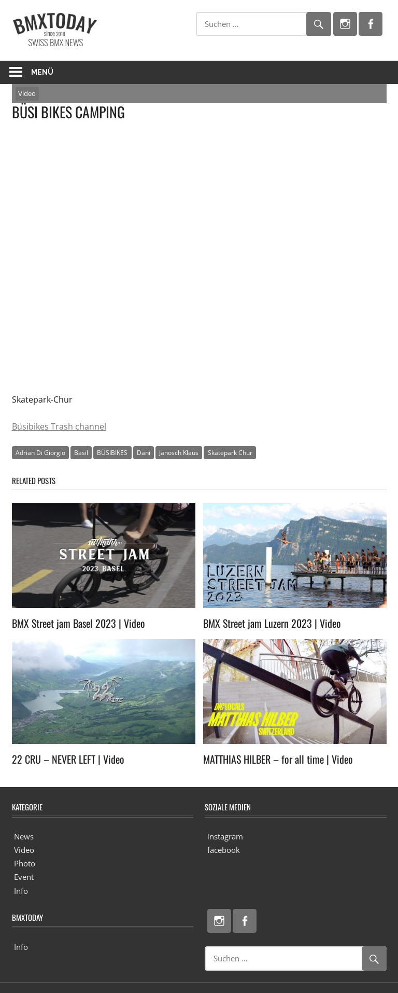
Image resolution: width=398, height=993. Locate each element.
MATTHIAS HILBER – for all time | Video (278, 759)
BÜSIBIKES (112, 452)
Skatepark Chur (230, 452)
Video (27, 93)
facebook (223, 850)
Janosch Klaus (178, 452)
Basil (81, 452)
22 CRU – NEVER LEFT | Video (68, 759)
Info (21, 891)
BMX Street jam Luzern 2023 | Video (272, 623)
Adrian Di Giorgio (40, 452)
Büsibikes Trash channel (59, 426)
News (24, 836)
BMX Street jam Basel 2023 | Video (78, 623)
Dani (143, 452)
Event (24, 877)
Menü (42, 72)
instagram (225, 836)
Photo (24, 863)
